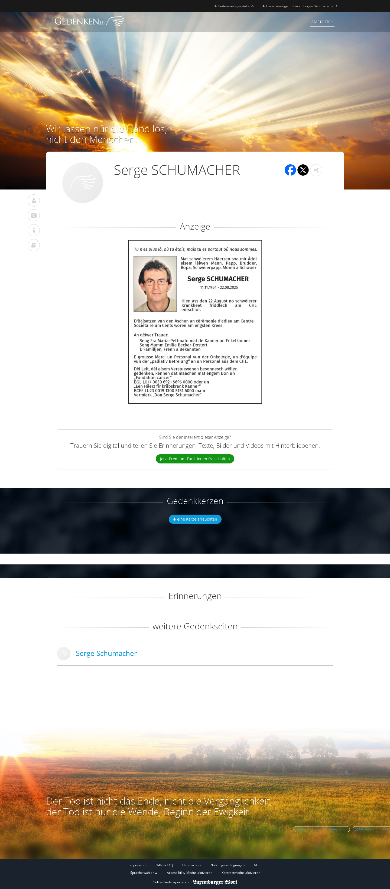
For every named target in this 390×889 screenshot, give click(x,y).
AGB (257, 865)
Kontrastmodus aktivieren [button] (241, 872)
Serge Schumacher (106, 653)
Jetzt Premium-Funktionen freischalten (195, 458)
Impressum (138, 865)
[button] (316, 170)
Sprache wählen (143, 872)
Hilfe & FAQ (164, 865)
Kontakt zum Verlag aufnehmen (321, 829)
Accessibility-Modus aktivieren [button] (189, 872)
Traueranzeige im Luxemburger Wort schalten (299, 6)
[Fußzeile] (195, 869)
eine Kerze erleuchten (195, 519)
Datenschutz (191, 865)
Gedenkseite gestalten (233, 6)
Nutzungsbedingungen (227, 865)
